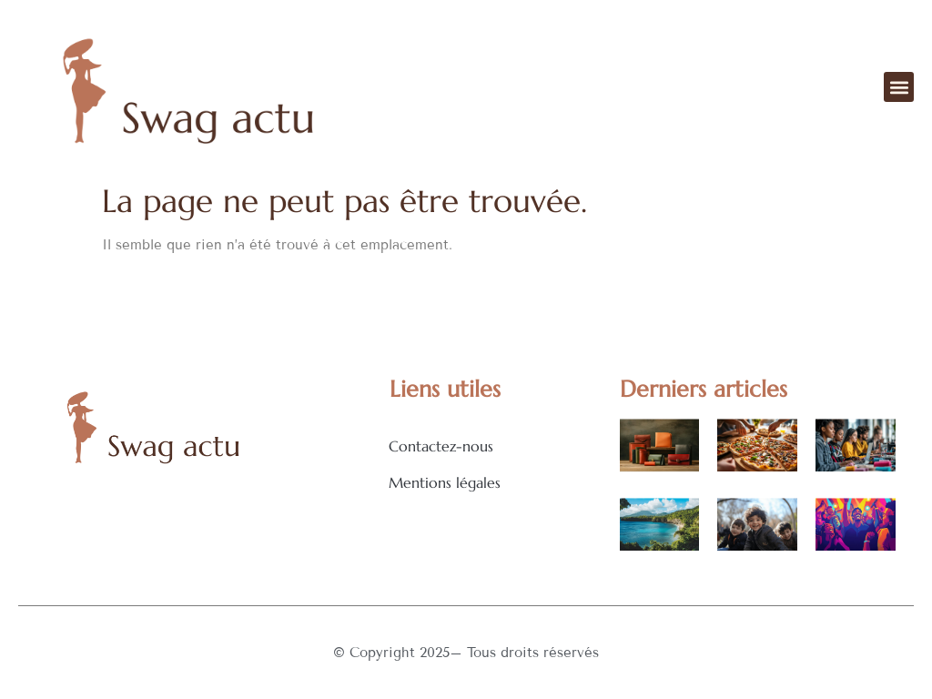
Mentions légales (445, 482)
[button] (899, 87)
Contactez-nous (441, 446)
